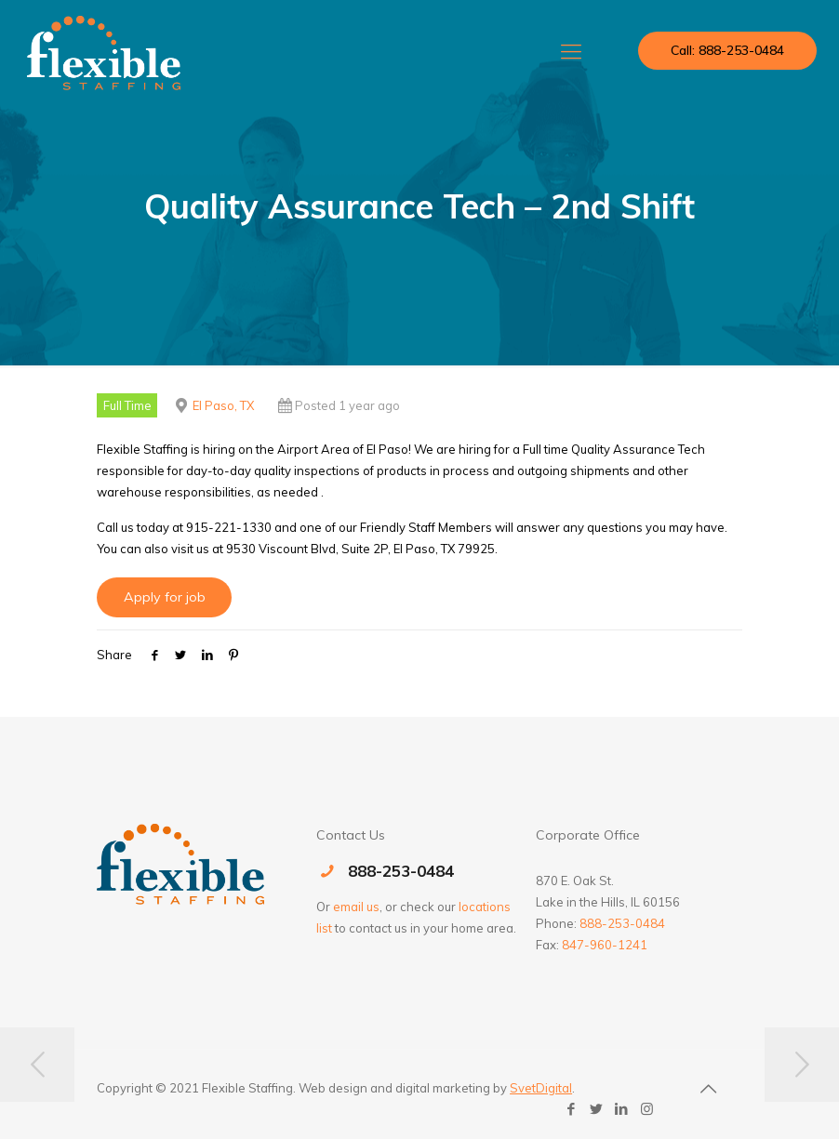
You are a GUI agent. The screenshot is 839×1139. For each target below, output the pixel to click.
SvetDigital (541, 1087)
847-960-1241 (604, 944)
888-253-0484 (401, 871)
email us (356, 906)
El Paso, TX (223, 405)
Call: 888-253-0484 (727, 50)
